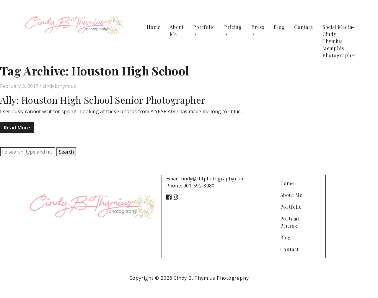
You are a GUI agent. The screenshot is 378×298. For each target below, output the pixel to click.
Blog (279, 27)
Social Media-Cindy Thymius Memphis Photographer (339, 41)
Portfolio (204, 27)
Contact (303, 27)
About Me (177, 30)
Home (153, 27)
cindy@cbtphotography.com (213, 178)
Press (257, 27)
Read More (17, 127)
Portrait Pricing (289, 222)
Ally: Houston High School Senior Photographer (102, 99)
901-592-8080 (199, 185)
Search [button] (66, 152)
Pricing (233, 27)
